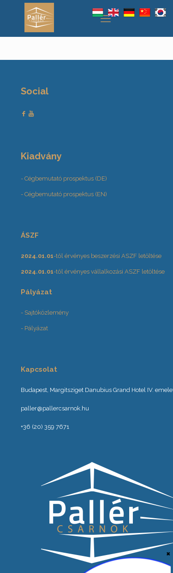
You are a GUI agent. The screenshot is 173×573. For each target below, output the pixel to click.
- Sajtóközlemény (45, 312)
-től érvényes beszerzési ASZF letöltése (91, 255)
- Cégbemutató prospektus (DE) (64, 178)
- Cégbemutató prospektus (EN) (64, 194)
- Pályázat (34, 328)
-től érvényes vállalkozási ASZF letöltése (93, 271)
